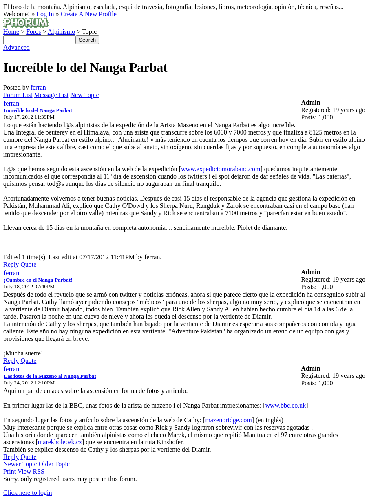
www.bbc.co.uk (285, 405)
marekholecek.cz (60, 442)
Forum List (18, 94)
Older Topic (54, 464)
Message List (51, 94)
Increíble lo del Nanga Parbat (38, 110)
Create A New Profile (88, 14)
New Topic (84, 94)
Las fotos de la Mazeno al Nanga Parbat (50, 376)
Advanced (16, 47)
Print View (17, 471)
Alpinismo (61, 31)
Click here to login (27, 492)
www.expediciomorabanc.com (220, 168)
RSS (38, 471)
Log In (45, 14)
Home (11, 31)
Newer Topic (20, 464)
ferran (38, 87)
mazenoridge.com (228, 420)
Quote (28, 264)
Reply (11, 264)
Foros (33, 31)
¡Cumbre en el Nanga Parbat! (38, 280)
